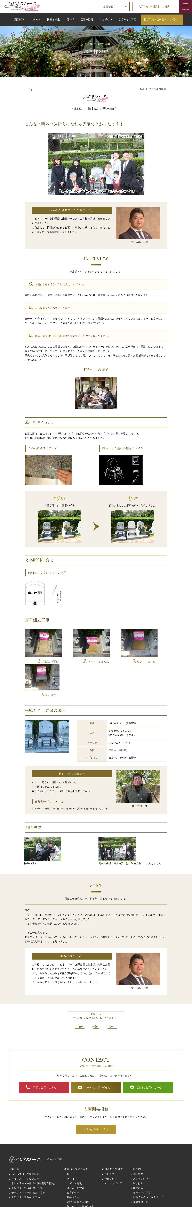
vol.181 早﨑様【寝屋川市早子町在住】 (96, 982)
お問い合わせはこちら (96, 1094)
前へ (80, 991)
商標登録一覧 (140, 1166)
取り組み (138, 1148)
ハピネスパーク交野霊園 (25, 1143)
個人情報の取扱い (59, 1199)
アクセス (36, 19)
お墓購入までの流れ (78, 1175)
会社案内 (135, 1134)
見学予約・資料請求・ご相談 (153, 6)
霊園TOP (19, 19)
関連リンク (40, 1199)
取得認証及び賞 (142, 1157)
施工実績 (117, 1186)
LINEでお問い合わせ (149, 1052)
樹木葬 (70, 19)
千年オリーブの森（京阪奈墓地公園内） (34, 1148)
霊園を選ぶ (109, 6)
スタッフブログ (113, 1148)
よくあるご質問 (127, 19)
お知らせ (109, 1139)
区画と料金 (53, 19)
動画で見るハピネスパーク (148, 1162)
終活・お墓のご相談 (78, 1166)
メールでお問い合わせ (98, 1052)
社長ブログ (110, 1143)
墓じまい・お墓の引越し (80, 1171)
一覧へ (96, 991)
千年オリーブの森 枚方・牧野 (28, 1157)
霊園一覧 (14, 1134)
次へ (111, 991)
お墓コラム (73, 1162)
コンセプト (73, 1143)
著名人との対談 (75, 1152)
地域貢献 (138, 1152)
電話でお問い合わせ (45, 1052)
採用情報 (14, 1186)
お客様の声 (105, 19)
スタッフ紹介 (140, 1143)
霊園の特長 (86, 19)
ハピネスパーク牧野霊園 (25, 1139)
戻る (31, 89)
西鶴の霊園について (76, 1134)
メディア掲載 (74, 1148)
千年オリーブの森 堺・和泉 (26, 1152)
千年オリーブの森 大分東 (25, 1162)
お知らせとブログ (112, 1134)
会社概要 (138, 1139)
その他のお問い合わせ (20, 1199)
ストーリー (73, 1139)
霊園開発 (100, 1186)
